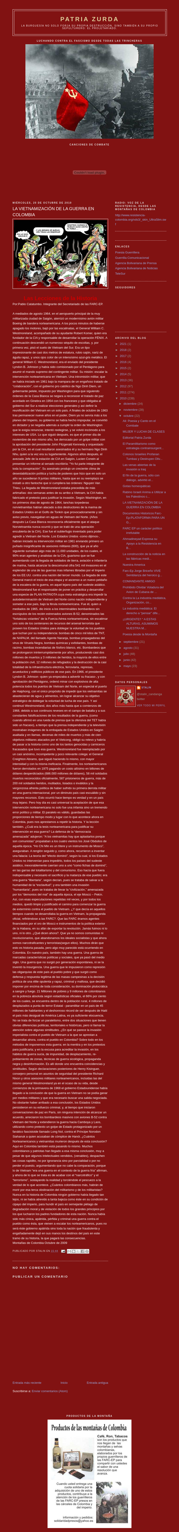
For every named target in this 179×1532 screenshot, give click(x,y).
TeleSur (120, 273)
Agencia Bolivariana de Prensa (136, 263)
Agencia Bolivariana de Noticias (136, 268)
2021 (123, 344)
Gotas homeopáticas (136, 486)
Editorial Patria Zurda (137, 437)
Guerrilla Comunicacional (132, 257)
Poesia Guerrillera (127, 252)
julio (127, 654)
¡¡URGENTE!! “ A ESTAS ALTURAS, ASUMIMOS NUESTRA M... (140, 623)
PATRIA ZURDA (89, 19)
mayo (128, 666)
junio (127, 660)
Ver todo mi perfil (151, 705)
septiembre (131, 641)
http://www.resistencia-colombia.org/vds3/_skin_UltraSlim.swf (140, 219)
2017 (123, 356)
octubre (129, 416)
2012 (123, 386)
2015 (123, 368)
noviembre (131, 409)
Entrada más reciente (27, 1382)
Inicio (64, 1382)
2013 (123, 380)
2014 (123, 374)
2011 (123, 392)
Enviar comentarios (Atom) (50, 1391)
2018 (123, 350)
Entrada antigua (97, 1382)
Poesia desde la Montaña (140, 634)
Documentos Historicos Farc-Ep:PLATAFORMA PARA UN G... (144, 518)
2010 (123, 398)
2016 (123, 362)
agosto (129, 648)
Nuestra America (134, 564)
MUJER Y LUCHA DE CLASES (144, 431)
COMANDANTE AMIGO (139, 581)
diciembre (131, 403)
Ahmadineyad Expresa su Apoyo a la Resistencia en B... (142, 543)
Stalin (146, 687)
